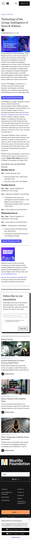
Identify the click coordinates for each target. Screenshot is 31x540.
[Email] (15, 474)
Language (4, 517)
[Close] (29, 520)
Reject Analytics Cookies (16, 534)
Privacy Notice (16, 321)
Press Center (5, 497)
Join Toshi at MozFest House (12, 98)
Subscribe (23, 328)
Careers (19, 489)
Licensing (4, 489)
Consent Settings (15, 538)
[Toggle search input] (16, 3)
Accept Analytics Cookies (16, 530)
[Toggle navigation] (3, 3)
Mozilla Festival (7, 14)
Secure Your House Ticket (11, 241)
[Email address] (15, 315)
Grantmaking (5, 500)
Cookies (19, 495)
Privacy (19, 492)
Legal (19, 498)
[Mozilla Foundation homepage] (7, 3)
